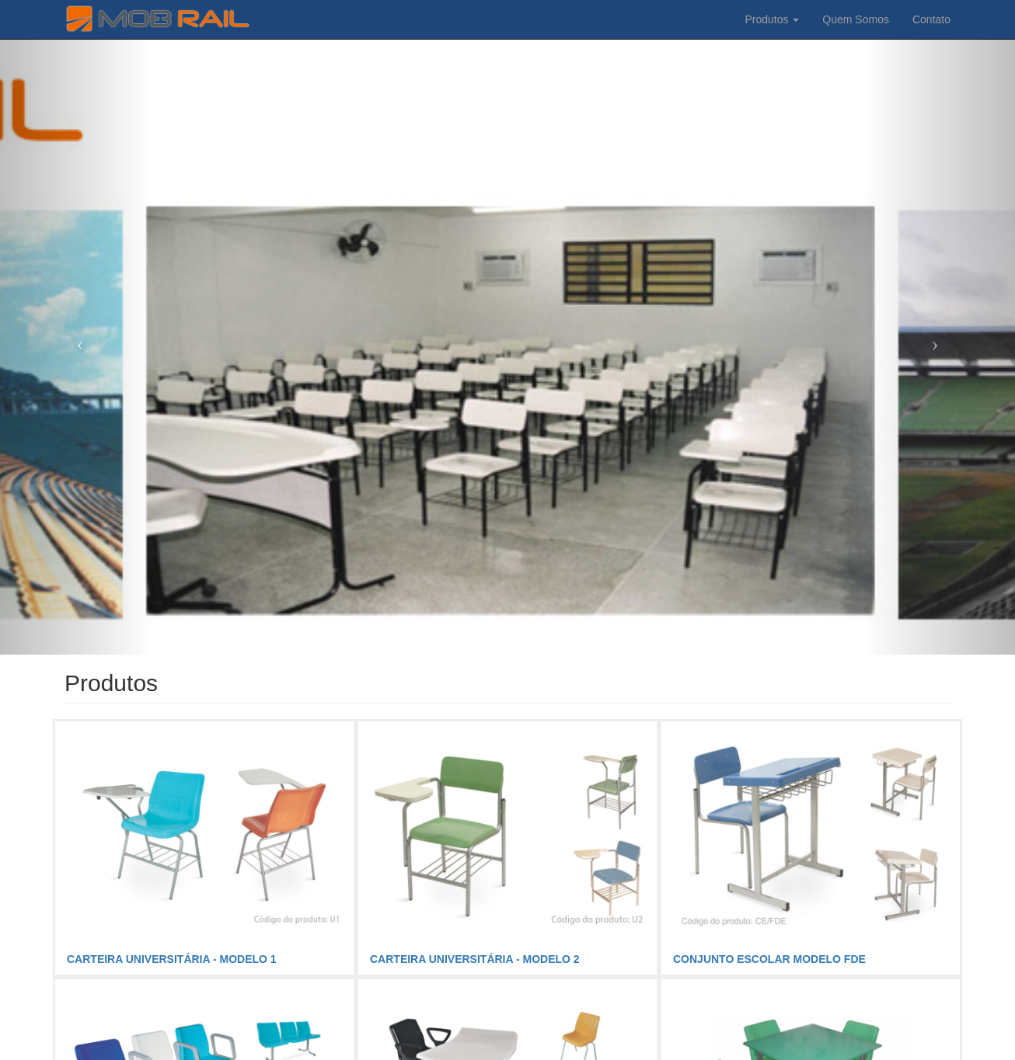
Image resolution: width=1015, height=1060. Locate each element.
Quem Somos (855, 19)
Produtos (772, 19)
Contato (931, 19)
